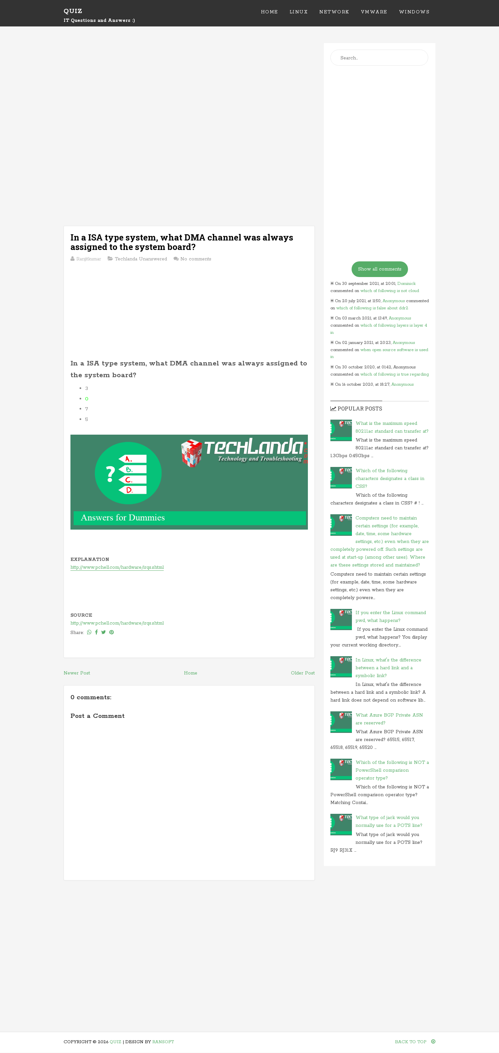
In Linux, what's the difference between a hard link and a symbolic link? (388, 668)
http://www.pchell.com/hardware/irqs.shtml (117, 567)
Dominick (406, 283)
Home (269, 12)
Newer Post (77, 673)
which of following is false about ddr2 (372, 308)
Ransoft (163, 1042)
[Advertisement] (189, 88)
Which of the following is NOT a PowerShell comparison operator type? (392, 770)
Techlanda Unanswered (141, 259)
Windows (414, 12)
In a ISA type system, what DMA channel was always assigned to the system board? (181, 242)
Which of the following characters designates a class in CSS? (389, 478)
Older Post (303, 673)
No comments (195, 259)
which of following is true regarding (394, 374)
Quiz (73, 11)
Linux (299, 12)
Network (334, 12)
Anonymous (394, 301)
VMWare (374, 12)
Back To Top (415, 1042)
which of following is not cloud (389, 291)
